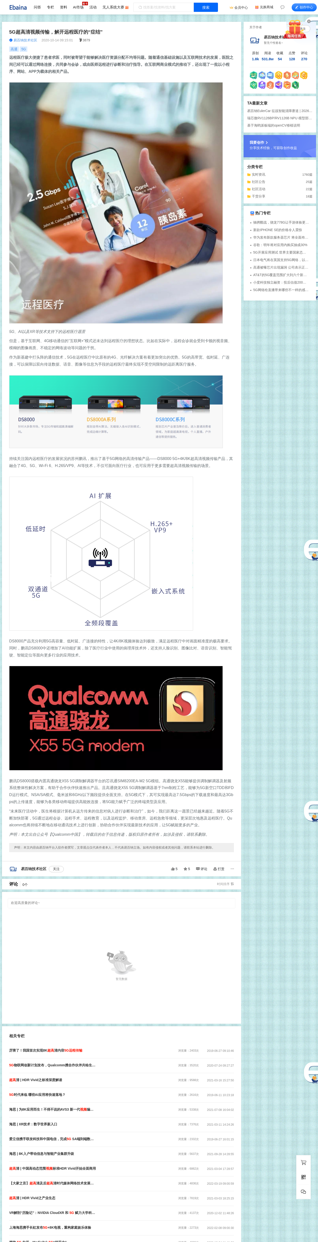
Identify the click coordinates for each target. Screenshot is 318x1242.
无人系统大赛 (113, 7)
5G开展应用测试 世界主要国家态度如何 (281, 252)
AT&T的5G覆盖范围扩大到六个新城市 (281, 275)
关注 (56, 869)
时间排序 (225, 884)
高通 (14, 49)
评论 (201, 869)
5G (23, 49)
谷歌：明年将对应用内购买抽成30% (280, 245)
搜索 (206, 7)
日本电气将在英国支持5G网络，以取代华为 (281, 260)
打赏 (218, 869)
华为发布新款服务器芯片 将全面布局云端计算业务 (281, 237)
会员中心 (241, 7)
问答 (37, 7)
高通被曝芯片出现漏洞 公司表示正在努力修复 (281, 267)
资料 (63, 7)
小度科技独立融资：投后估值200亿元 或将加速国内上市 (281, 282)
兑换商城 (266, 7)
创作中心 (304, 7)
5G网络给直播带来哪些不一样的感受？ (281, 290)
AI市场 (78, 7)
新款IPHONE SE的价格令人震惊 (277, 230)
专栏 (50, 7)
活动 (93, 7)
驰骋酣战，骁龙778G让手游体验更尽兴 (281, 222)
